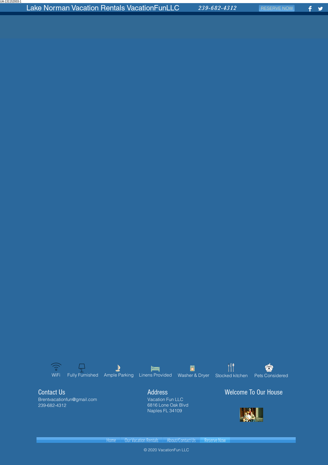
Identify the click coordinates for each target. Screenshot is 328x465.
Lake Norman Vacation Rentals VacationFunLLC (102, 8)
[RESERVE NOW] (277, 8)
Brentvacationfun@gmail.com (67, 399)
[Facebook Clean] (310, 9)
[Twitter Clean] (320, 9)
